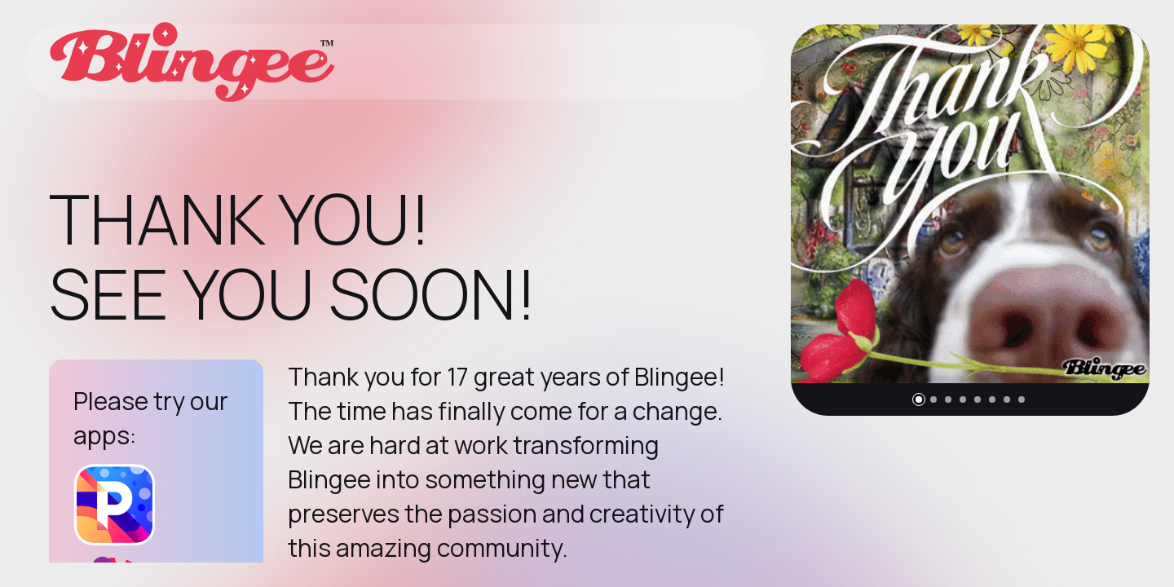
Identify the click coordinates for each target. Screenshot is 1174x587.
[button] (919, 399)
